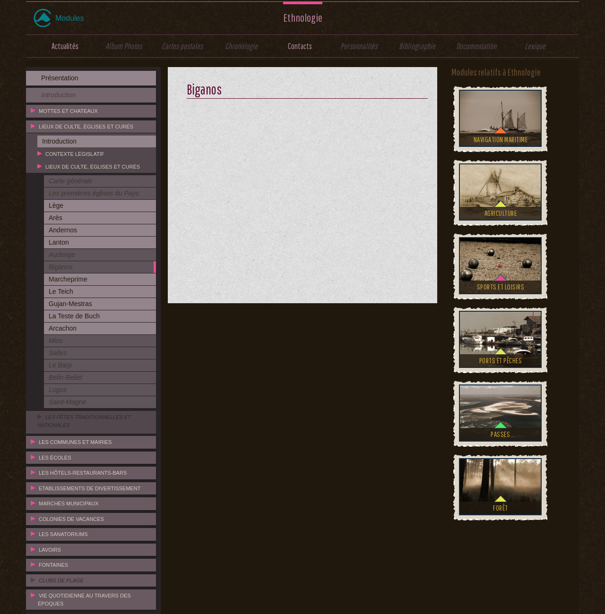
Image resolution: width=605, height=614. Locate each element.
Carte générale (71, 181)
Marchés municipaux (68, 503)
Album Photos (123, 46)
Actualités (65, 46)
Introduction (58, 95)
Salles (58, 353)
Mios (56, 340)
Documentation (476, 46)
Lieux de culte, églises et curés (86, 126)
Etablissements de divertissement (89, 488)
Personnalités (358, 46)
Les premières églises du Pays (94, 193)
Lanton (59, 242)
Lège (56, 205)
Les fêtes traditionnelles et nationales (84, 421)
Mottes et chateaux (68, 111)
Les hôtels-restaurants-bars (83, 473)
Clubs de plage (61, 580)
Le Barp (60, 365)
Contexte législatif (74, 154)
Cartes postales (182, 46)
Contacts (300, 46)
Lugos (58, 389)
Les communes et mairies (75, 442)
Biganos (61, 267)
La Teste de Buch (74, 316)
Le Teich (61, 291)
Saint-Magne (67, 402)
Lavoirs (50, 550)
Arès (55, 218)
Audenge (62, 254)
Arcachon (63, 328)
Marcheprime (68, 279)
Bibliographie (417, 46)
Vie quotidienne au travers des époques (84, 599)
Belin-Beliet (65, 377)
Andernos (63, 230)
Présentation (59, 78)
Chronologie (241, 46)
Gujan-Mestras (70, 303)
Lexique (535, 46)
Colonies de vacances (71, 519)
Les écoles (55, 457)
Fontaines (53, 565)
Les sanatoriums (63, 534)
